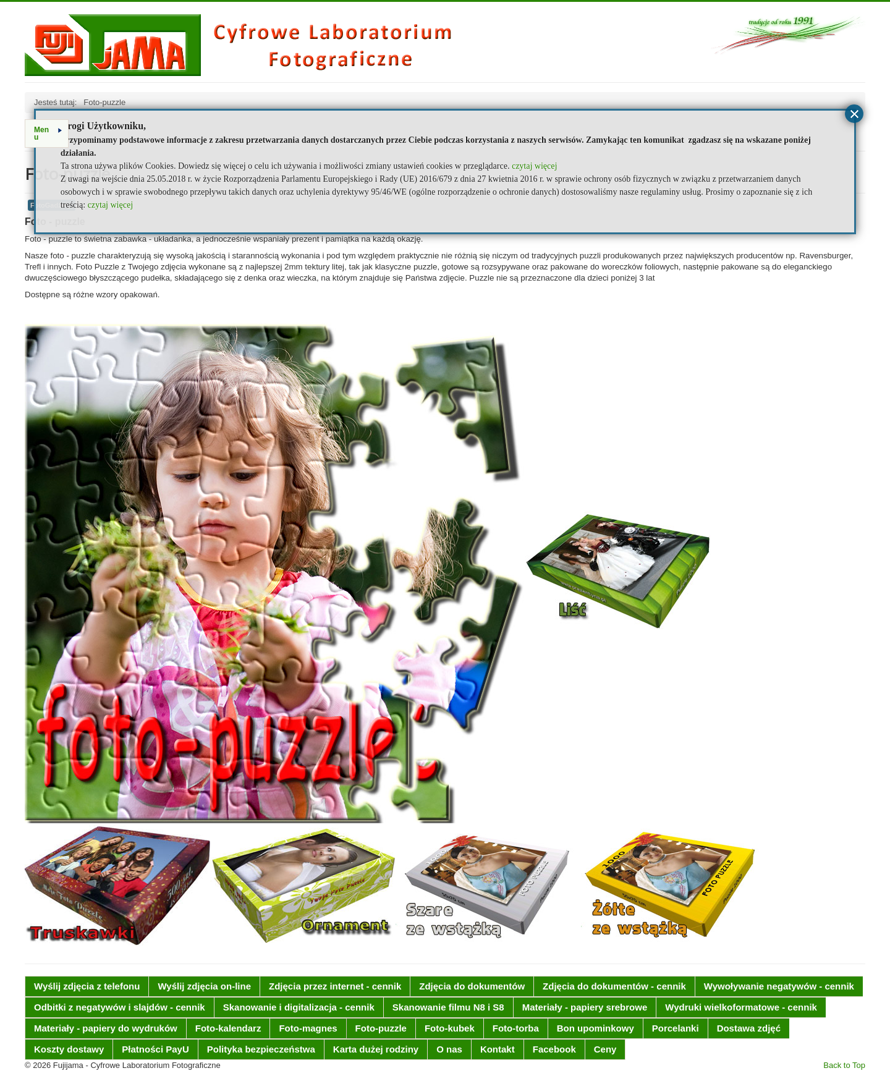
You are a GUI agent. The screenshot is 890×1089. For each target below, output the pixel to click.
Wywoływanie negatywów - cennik (779, 986)
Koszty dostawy (69, 1049)
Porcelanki (675, 1028)
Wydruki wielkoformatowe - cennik (741, 1007)
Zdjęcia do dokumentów (472, 986)
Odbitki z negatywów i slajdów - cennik (119, 1007)
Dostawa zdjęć (749, 1028)
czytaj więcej (534, 166)
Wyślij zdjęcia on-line (204, 986)
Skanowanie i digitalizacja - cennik (299, 1007)
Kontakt (497, 1049)
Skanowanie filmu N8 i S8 (448, 1007)
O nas (449, 1049)
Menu (48, 133)
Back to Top (844, 1065)
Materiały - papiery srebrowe (585, 1007)
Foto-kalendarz (228, 1028)
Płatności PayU (155, 1049)
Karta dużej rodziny (375, 1049)
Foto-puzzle (381, 1028)
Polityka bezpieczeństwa (261, 1049)
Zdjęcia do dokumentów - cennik (614, 986)
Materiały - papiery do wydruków (105, 1028)
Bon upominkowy (595, 1028)
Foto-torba (516, 1028)
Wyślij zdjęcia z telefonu (87, 986)
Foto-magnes (308, 1028)
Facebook (554, 1049)
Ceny (605, 1049)
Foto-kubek (450, 1028)
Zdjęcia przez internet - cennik (335, 986)
